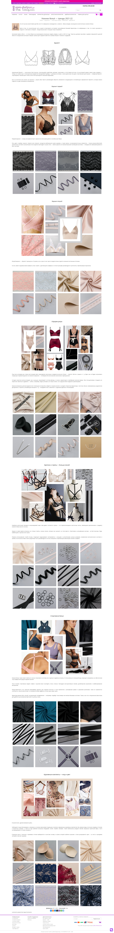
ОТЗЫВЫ (46, 3)
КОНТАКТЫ (61, 3)
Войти (92, 3)
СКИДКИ (36, 3)
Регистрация (98, 3)
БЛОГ (51, 3)
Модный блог (47, 20)
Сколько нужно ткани (48, 924)
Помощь (30, 919)
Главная (41, 20)
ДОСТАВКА (19, 3)
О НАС (14, 3)
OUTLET (20, 14)
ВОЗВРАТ (28, 3)
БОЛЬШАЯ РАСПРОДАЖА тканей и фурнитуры (57, 1)
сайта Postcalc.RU (97, 925)
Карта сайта (45, 928)
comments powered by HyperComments (22, 912)
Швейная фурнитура (70, 14)
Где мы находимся (32, 918)
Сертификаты (15, 928)
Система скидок (16, 921)
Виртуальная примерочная (49, 925)
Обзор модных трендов (56, 20)
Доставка (14, 924)
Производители (46, 927)
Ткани (25, 14)
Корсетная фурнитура (57, 14)
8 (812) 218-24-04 (88, 6)
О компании (15, 918)
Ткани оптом (46, 922)
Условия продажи (16, 919)
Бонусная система (16, 922)
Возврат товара (15, 927)
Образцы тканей (46, 921)
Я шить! (55, 3)
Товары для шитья (83, 14)
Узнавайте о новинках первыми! (80, 916)
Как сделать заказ (47, 918)
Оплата (14, 925)
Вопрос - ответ (46, 919)
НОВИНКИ (14, 14)
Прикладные (32, 14)
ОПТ (32, 3)
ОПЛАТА (24, 3)
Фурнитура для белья (43, 14)
